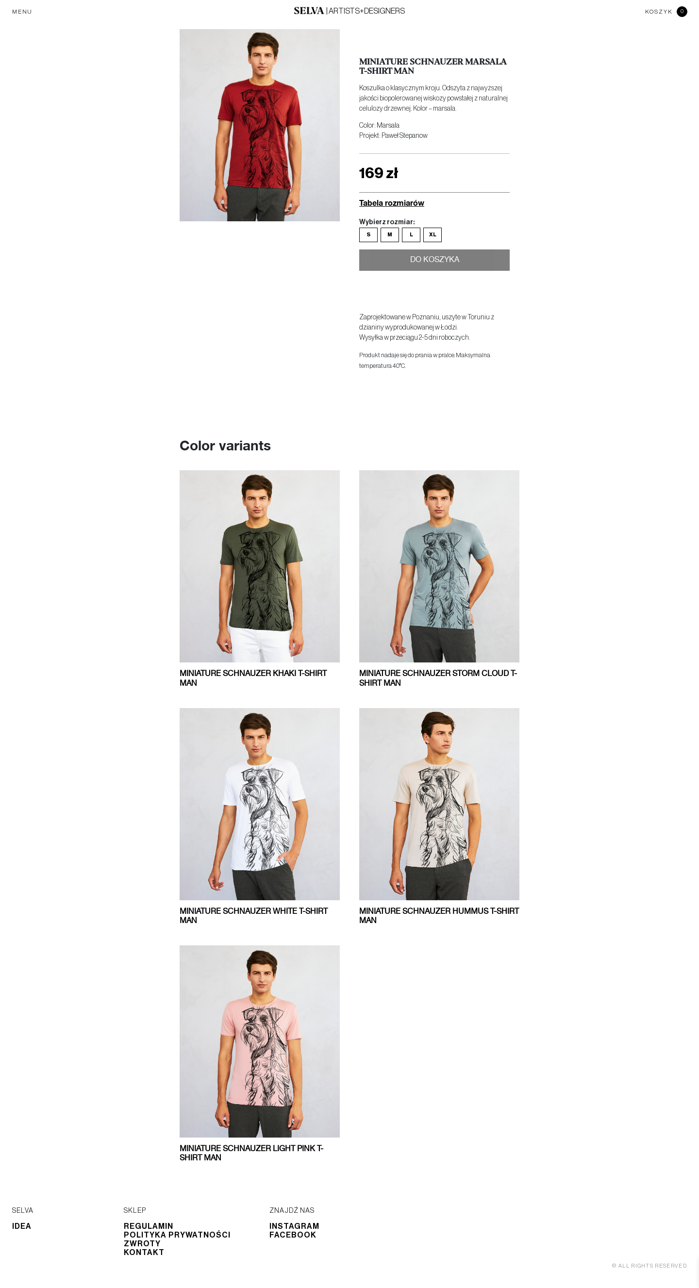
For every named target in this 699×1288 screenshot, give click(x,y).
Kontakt (144, 1252)
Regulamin (148, 1226)
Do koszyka (434, 261)
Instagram (294, 1226)
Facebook (292, 1235)
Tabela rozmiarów (391, 202)
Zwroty (142, 1243)
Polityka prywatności (177, 1235)
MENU (22, 12)
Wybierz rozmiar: (387, 222)
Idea (22, 1226)
